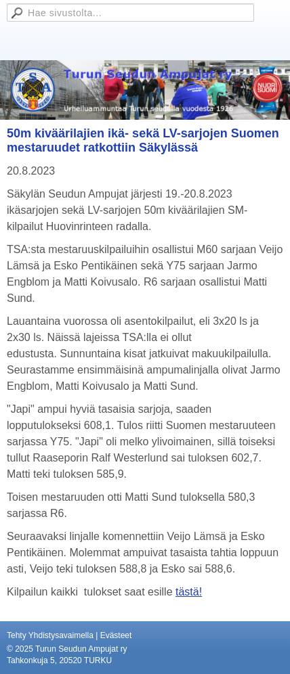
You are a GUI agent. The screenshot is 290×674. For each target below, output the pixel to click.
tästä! (188, 592)
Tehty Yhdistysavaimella (50, 635)
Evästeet (116, 635)
